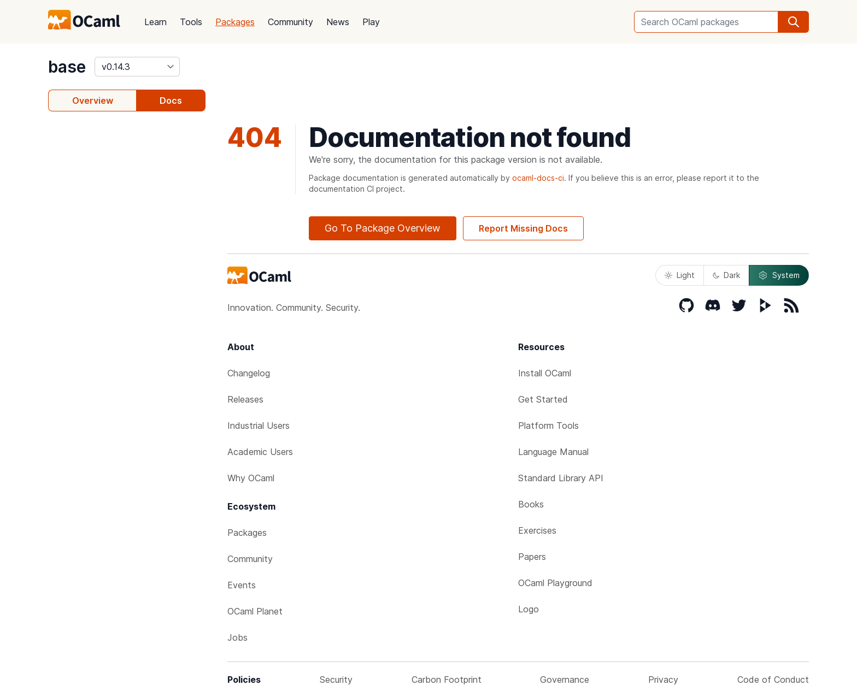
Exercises (537, 530)
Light (680, 275)
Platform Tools (548, 425)
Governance (564, 679)
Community (290, 21)
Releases (245, 399)
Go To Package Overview (383, 228)
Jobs (237, 637)
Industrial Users (258, 425)
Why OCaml (250, 477)
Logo (528, 609)
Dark (726, 275)
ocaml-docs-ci (538, 177)
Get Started (543, 399)
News (337, 21)
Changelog (248, 373)
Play (371, 21)
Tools (191, 21)
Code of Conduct (773, 679)
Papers (532, 556)
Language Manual (553, 451)
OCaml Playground (555, 582)
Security (336, 679)
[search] (793, 22)
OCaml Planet (255, 611)
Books (531, 504)
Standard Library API (560, 477)
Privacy (663, 679)
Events (241, 585)
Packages (235, 21)
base (67, 66)
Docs (171, 100)
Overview (92, 100)
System (779, 275)
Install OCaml (544, 373)
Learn (155, 21)
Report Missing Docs (523, 228)
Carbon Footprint (447, 679)
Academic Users (260, 451)
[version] (137, 66)
